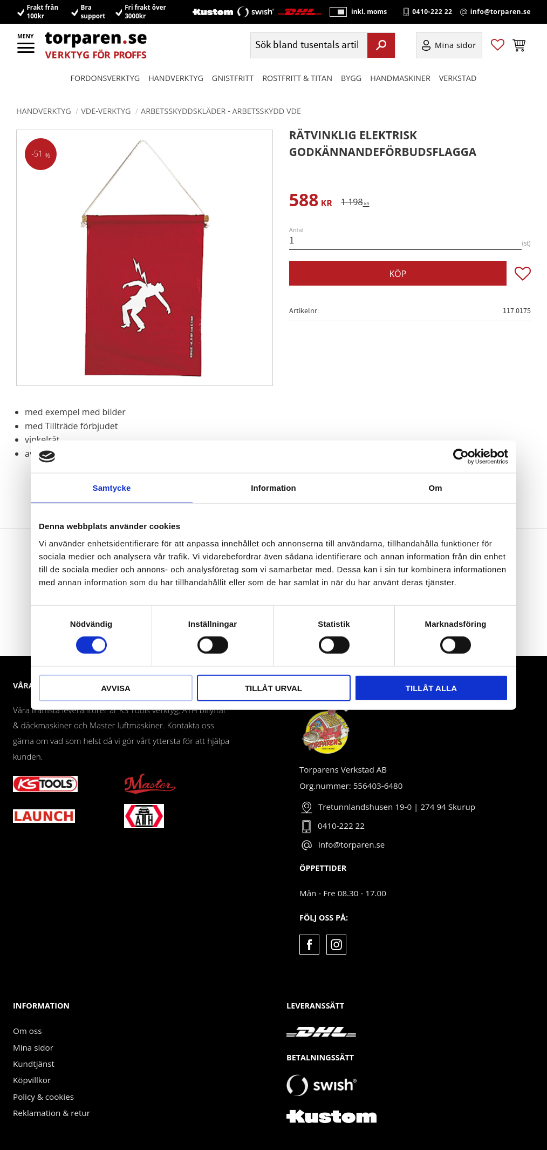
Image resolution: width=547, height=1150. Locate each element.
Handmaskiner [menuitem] (400, 78)
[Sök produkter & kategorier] (308, 45)
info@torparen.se (500, 12)
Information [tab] (273, 487)
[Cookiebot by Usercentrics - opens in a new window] (461, 457)
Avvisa (116, 687)
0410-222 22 (432, 12)
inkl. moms (369, 12)
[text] (310, 202)
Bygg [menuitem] (351, 78)
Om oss (27, 1030)
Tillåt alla (431, 687)
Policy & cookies (43, 1096)
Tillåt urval (273, 687)
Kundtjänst (33, 1063)
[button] (26, 51)
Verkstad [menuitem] (458, 78)
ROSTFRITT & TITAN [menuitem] (297, 78)
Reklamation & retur (51, 1112)
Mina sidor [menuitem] (455, 46)
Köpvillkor (32, 1079)
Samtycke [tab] (112, 487)
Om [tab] (435, 487)
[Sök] (381, 45)
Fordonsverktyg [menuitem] (105, 78)
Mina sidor (33, 1047)
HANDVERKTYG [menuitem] (175, 78)
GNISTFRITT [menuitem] (233, 78)
